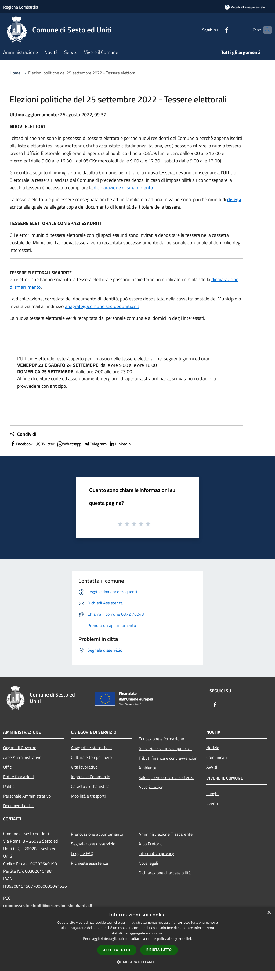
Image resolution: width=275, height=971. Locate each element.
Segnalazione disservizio (93, 843)
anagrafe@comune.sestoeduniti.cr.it (102, 306)
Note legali (148, 863)
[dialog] (137, 939)
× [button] (269, 913)
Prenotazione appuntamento (97, 834)
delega (234, 199)
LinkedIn (120, 444)
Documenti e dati (18, 805)
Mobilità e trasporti (88, 796)
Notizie (212, 747)
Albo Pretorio (150, 843)
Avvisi (211, 767)
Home (15, 73)
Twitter (45, 444)
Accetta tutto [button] (116, 950)
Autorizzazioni (152, 787)
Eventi (212, 803)
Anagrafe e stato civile (91, 747)
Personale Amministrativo (27, 796)
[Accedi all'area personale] (245, 7)
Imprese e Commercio (90, 776)
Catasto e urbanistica (90, 786)
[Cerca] (265, 29)
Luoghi (212, 793)
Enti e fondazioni (18, 776)
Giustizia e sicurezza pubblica (165, 748)
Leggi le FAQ (82, 853)
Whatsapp (69, 444)
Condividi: (23, 434)
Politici (9, 786)
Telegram (95, 444)
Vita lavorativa (84, 767)
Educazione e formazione (161, 739)
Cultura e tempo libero (91, 757)
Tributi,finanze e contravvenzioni (168, 758)
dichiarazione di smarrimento (123, 187)
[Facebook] (217, 29)
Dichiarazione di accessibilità (165, 872)
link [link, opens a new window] (189, 938)
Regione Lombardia (20, 7)
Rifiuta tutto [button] (159, 949)
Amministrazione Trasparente (166, 834)
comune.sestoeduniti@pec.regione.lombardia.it (47, 905)
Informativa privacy (156, 853)
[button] (137, 962)
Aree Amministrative (22, 757)
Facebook (21, 444)
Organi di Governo (19, 747)
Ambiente (147, 768)
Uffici (8, 767)
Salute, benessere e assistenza (166, 777)
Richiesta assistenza (89, 863)
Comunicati (216, 757)
